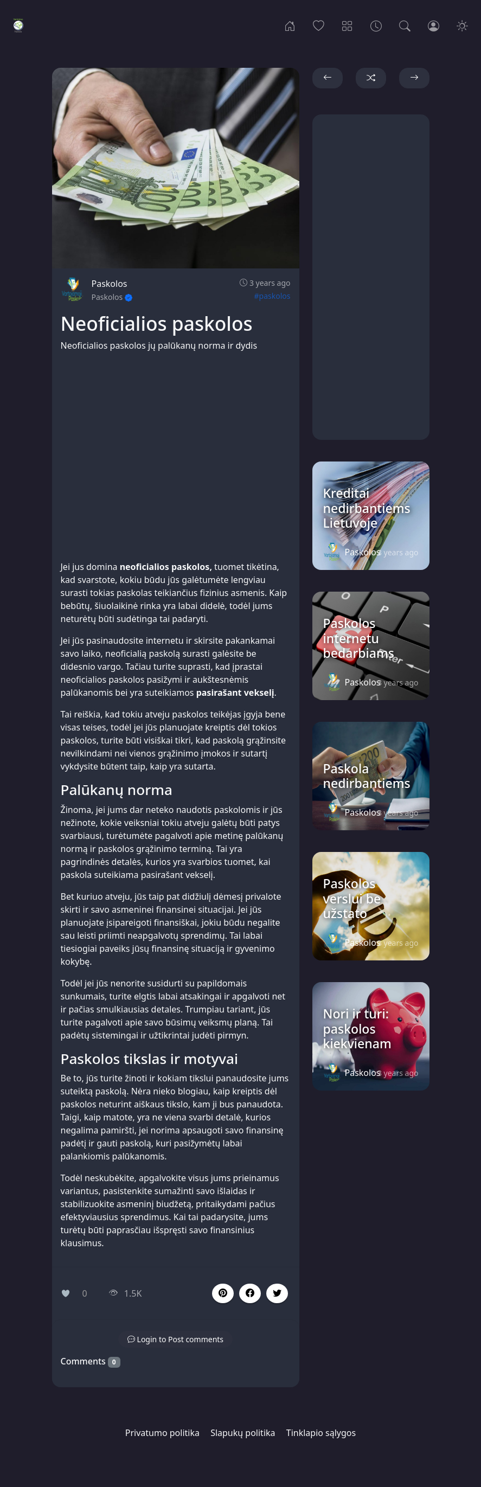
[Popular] (319, 25)
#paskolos (272, 296)
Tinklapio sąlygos (321, 1433)
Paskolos (109, 284)
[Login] (434, 25)
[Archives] (376, 25)
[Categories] (347, 25)
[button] (250, 1293)
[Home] (290, 25)
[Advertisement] (176, 456)
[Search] (405, 25)
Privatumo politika (162, 1433)
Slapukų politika (242, 1433)
